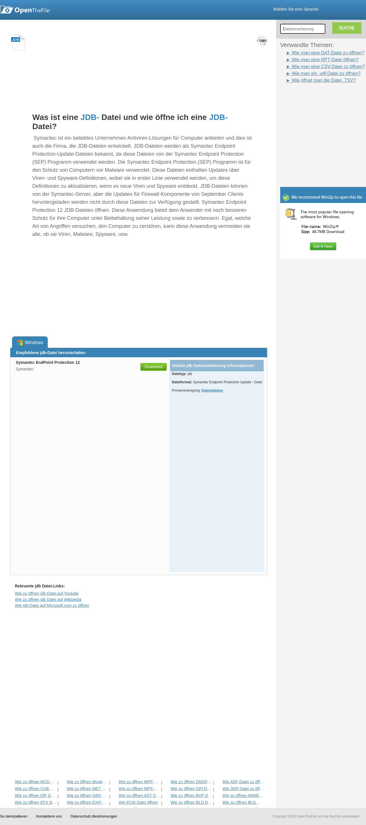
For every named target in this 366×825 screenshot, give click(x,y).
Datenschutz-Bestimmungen (93, 816)
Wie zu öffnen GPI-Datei (191, 788)
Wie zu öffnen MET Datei (87, 788)
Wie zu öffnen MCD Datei (35, 781)
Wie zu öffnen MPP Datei (139, 781)
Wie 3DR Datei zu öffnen (243, 788)
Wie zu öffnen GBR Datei (87, 795)
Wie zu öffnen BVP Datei (191, 795)
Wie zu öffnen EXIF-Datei (87, 802)
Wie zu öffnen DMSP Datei (191, 781)
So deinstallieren (13, 816)
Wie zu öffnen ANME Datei (243, 795)
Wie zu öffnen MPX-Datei (139, 788)
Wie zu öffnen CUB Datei (35, 788)
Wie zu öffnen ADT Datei (139, 795)
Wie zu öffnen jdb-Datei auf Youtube (47, 593)
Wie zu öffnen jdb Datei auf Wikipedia (48, 599)
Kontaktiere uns (49, 816)
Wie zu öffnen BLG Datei (243, 802)
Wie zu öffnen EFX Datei (35, 802)
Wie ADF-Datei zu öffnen (243, 781)
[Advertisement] (314, 97)
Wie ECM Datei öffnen (138, 802)
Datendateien (212, 390)
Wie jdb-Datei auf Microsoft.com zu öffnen (52, 605)
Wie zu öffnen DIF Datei (35, 795)
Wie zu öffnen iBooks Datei (87, 781)
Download (153, 366)
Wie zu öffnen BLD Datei (191, 802)
